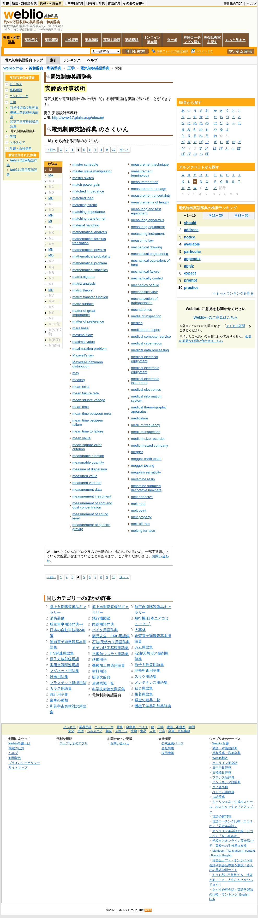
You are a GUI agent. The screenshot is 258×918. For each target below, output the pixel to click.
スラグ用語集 (146, 676)
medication (139, 418)
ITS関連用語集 (62, 653)
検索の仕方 (16, 748)
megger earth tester (146, 459)
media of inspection (146, 316)
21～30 (241, 215)
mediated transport (145, 330)
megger (137, 452)
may (76, 373)
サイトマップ (18, 767)
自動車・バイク (137, 727)
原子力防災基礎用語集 (110, 648)
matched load (83, 198)
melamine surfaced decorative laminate (146, 488)
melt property (141, 517)
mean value (82, 438)
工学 (71, 68)
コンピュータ (19, 96)
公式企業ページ (172, 743)
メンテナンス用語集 (151, 682)
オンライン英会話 (151, 40)
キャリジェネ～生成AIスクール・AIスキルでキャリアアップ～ (231, 806)
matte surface (83, 304)
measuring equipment (148, 227)
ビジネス (16, 84)
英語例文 (31, 40)
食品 (143, 731)
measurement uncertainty (151, 195)
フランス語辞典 (223, 777)
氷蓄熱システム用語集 (110, 654)
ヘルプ (251, 3)
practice (191, 287)
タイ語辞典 (220, 787)
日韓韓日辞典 (95, 3)
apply (189, 266)
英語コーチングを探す (192, 40)
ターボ (172, 40)
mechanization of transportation (144, 301)
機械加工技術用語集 (108, 665)
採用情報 (167, 753)
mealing (79, 380)
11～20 (215, 215)
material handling (86, 225)
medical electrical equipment (144, 359)
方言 (162, 731)
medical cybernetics (146, 343)
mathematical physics (89, 250)
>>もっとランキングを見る (233, 293)
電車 (120, 727)
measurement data (87, 490)
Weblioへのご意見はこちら (216, 317)
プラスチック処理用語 (68, 683)
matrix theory (83, 290)
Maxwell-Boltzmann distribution (88, 364)
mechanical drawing (146, 247)
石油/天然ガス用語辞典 (111, 642)
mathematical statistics (90, 270)
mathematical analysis (90, 232)
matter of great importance (84, 313)
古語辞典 (114, 3)
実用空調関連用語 (64, 665)
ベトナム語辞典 (223, 792)
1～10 (189, 216)
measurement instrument (92, 496)
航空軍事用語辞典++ (66, 624)
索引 (53, 60)
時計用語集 (59, 694)
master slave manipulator (92, 171)
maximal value (84, 342)
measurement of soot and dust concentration (92, 505)
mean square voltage (89, 400)
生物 (134, 731)
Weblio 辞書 (13, 68)
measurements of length (150, 202)
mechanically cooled (147, 278)
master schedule (85, 164)
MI (50, 221)
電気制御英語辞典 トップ (24, 60)
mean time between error (92, 414)
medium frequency (145, 425)
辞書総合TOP (233, 3)
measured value (85, 476)
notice (189, 237)
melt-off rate (140, 524)
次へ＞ (124, 149)
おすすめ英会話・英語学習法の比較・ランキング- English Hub (231, 894)
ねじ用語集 (144, 688)
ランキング (71, 60)
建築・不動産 (176, 727)
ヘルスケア (17, 142)
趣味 (109, 731)
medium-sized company (149, 445)
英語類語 (51, 40)
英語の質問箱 (221, 816)
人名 (152, 731)
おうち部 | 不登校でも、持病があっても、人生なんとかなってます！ (231, 879)
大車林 (140, 630)
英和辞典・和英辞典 (45, 68)
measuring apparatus (147, 220)
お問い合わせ (119, 743)
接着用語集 (144, 694)
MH (51, 215)
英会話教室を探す (212, 40)
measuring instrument (148, 234)
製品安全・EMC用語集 (111, 636)
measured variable (87, 483)
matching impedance (89, 212)
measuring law (142, 240)
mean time (81, 407)
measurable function (88, 456)
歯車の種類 (59, 700)
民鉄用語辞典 (103, 624)
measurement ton (144, 182)
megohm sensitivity (146, 472)
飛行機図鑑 (101, 618)
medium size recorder (148, 439)
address (191, 230)
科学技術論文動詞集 (108, 689)
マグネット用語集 (64, 671)
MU (51, 290)
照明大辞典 (101, 677)
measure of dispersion (90, 469)
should (190, 223)
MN (51, 250)
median (136, 323)
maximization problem (90, 348)
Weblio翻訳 (220, 757)
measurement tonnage (148, 189)
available (192, 244)
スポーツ (121, 731)
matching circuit (85, 205)
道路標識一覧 (103, 683)
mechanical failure (145, 271)
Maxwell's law (83, 355)
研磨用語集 (59, 677)
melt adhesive (142, 497)
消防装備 (57, 618)
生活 (80, 731)
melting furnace (143, 531)
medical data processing (150, 350)
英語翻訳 (132, 40)
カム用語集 (144, 647)
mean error (81, 387)
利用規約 (15, 757)
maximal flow (83, 335)
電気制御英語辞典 (95, 68)
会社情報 (167, 748)
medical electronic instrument (145, 381)
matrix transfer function (90, 297)
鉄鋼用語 (99, 659)
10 (113, 149)
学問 (13, 136)
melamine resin (143, 479)
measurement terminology (141, 173)
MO (51, 255)
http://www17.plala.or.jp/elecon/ (78, 117)
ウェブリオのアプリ (73, 743)
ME (51, 198)
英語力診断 (111, 40)
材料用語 (99, 671)
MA (51, 175)
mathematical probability (91, 256)
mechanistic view (144, 292)
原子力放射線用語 (64, 659)
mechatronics (141, 310)
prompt (190, 280)
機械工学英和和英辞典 (153, 706)
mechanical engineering (149, 254)
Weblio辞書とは (19, 743)
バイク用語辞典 (105, 630)
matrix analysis (84, 283)
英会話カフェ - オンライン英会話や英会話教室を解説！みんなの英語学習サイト (231, 865)
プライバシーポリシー (24, 762)
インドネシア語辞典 (226, 782)
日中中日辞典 (73, 3)
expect (190, 273)
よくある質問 (235, 326)
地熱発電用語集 (147, 670)
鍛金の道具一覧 (147, 700)
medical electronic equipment (145, 370)
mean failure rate (86, 393)
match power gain (86, 184)
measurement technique (150, 164)
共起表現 (71, 40)
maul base (81, 328)
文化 (71, 731)
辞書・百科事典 (21, 148)
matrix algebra (84, 277)
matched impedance (88, 191)
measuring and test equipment (146, 211)
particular (192, 251)
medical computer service (151, 336)
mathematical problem (90, 263)
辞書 (6, 3)
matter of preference (88, 321)
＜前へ (51, 149)
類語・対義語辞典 (24, 3)
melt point (138, 510)
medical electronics (146, 389)
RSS (148, 910)
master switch (83, 178)
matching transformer (89, 218)
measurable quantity (88, 462)
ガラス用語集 (61, 688)
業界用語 (16, 90)
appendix (192, 259)
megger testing (142, 465)
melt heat (138, 504)
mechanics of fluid (145, 285)
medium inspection (145, 432)
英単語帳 (91, 40)
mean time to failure (88, 431)
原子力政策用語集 (149, 665)
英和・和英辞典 (51, 3)
